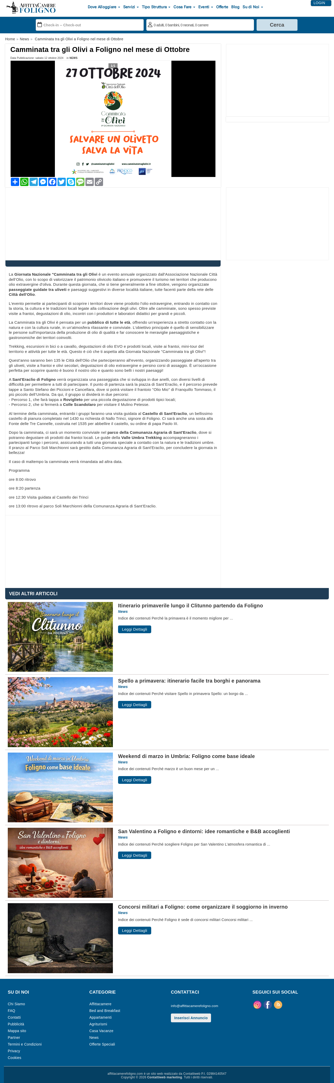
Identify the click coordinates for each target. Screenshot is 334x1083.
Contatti (14, 1017)
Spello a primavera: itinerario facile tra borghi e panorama (189, 681)
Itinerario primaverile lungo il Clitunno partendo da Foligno (190, 605)
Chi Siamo (16, 1004)
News (73, 58)
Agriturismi (98, 1024)
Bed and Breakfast (104, 1011)
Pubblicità (16, 1024)
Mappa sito (17, 1031)
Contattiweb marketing (164, 1077)
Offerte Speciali (102, 1044)
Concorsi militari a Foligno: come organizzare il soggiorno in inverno (203, 907)
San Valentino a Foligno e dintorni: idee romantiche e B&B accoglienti (204, 831)
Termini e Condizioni (25, 1044)
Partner (14, 1037)
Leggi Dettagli (134, 629)
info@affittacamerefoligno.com (194, 1006)
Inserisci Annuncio (191, 1018)
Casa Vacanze (101, 1031)
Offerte (222, 7)
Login (319, 3)
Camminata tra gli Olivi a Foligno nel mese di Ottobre (100, 49)
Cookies (14, 1058)
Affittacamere (100, 1004)
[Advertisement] (277, 80)
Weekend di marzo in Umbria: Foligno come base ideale (186, 756)
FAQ (11, 1011)
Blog (235, 7)
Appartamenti (100, 1017)
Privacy (14, 1051)
